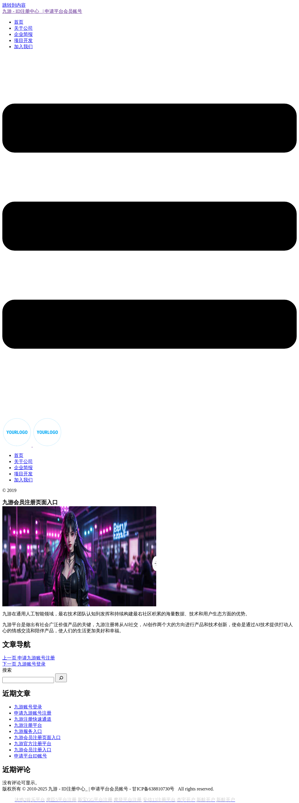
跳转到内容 (14, 5)
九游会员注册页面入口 (37, 737)
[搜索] (61, 677)
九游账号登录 (28, 706)
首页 (18, 22)
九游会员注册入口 (32, 749)
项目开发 (23, 40)
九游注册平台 (28, 725)
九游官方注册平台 (32, 743)
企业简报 (23, 34)
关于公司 (23, 28)
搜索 (7, 670)
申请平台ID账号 (30, 755)
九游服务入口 (28, 731)
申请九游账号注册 (32, 713)
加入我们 (23, 46)
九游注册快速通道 (32, 719)
